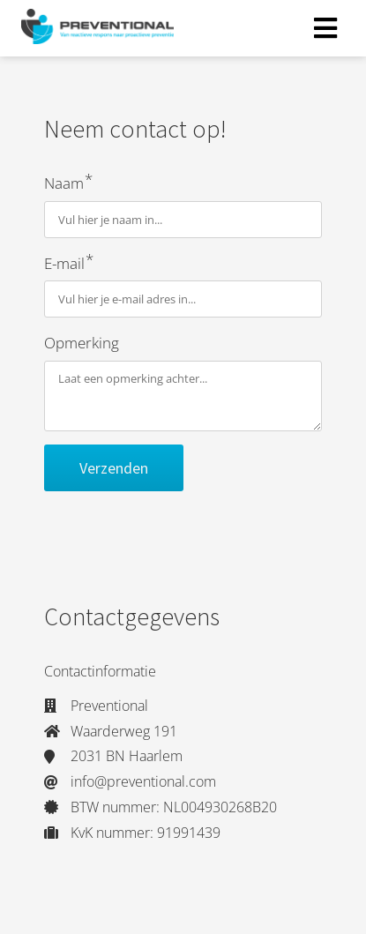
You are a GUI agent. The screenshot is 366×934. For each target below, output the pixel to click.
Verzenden (113, 468)
